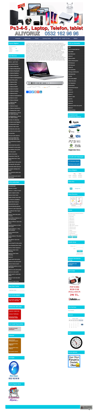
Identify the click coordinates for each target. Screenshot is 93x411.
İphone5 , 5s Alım (13, 188)
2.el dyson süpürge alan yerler (14, 169)
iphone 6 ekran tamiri (14, 263)
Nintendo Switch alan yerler (75, 105)
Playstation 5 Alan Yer (14, 156)
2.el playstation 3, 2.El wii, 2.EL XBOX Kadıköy (15, 117)
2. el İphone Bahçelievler (14, 68)
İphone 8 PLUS (71, 110)
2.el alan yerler (12, 151)
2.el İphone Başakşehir (14, 71)
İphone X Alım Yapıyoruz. (15, 247)
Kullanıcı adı (72, 246)
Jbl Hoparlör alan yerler (14, 164)
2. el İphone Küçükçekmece (15, 95)
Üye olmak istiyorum (79, 254)
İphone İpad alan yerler (14, 145)
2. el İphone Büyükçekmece (15, 77)
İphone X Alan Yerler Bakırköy (14, 250)
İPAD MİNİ (70, 51)
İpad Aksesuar (71, 54)
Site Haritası (71, 310)
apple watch (71, 218)
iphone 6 (70, 90)
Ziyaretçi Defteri (47, 38)
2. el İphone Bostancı (14, 75)
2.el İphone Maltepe (13, 100)
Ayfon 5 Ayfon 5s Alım (14, 193)
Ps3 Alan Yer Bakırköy (14, 120)
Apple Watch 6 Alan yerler (15, 162)
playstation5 (71, 222)
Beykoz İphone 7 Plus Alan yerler (15, 236)
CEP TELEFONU (71, 69)
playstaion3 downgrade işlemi (13, 340)
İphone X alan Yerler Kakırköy (13, 254)
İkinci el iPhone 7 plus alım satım (15, 222)
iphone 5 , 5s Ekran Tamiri (15, 190)
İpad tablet (71, 216)
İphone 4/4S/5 (71, 58)
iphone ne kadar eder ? (14, 59)
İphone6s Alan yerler (14, 204)
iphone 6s (70, 92)
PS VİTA (70, 76)
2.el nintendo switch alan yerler (15, 173)
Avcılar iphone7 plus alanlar (13, 233)
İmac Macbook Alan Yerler (15, 245)
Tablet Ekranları (72, 81)
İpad (69, 47)
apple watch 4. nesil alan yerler (14, 274)
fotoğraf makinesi (72, 231)
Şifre (74, 248)
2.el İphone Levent (13, 98)
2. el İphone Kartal (13, 93)
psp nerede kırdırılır (13, 64)
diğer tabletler (71, 224)
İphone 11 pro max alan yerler (14, 278)
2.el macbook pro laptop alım (14, 142)
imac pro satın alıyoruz (14, 135)
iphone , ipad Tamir (13, 62)
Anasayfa (17, 38)
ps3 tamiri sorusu (13, 351)
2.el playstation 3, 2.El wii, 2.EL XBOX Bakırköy (15, 113)
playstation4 (71, 221)
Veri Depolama (72, 83)
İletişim (75, 38)
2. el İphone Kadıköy (13, 91)
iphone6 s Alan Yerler (14, 126)
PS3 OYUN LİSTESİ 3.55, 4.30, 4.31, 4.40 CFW (15, 300)
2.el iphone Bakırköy (14, 66)
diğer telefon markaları (73, 225)
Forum (37, 38)
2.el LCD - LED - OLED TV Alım (61, 38)
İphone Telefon (71, 214)
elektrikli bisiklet (72, 228)
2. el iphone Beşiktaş (14, 73)
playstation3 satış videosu (13, 348)
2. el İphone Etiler (13, 82)
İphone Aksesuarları (73, 60)
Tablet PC (70, 67)
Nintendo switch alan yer (15, 166)
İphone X (11, 257)
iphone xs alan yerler (14, 272)
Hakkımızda (27, 38)
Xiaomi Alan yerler (13, 80)
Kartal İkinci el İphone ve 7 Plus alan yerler (15, 218)
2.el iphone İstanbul (13, 89)
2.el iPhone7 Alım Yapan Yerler (14, 211)
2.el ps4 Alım (12, 133)
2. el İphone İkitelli (13, 86)
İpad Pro (70, 98)
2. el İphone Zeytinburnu (14, 108)
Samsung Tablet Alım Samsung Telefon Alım (14, 138)
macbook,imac (71, 233)
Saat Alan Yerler (12, 290)
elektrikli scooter (72, 227)
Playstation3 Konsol (73, 87)
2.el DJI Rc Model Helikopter (13, 329)
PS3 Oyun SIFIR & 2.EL (73, 72)
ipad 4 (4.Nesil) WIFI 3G (73, 49)
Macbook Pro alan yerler (14, 147)
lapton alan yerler (13, 154)
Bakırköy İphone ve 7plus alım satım (15, 226)
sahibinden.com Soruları (72, 264)
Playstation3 (71, 219)
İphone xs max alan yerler (15, 261)
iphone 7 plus (71, 96)
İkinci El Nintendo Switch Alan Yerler (15, 176)
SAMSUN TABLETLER (14, 311)
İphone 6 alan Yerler (13, 195)
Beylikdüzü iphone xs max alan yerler (15, 266)
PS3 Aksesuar (71, 63)
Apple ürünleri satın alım (15, 197)
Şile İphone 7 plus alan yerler (14, 240)
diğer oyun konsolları (73, 234)
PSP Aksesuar (71, 65)
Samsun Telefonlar (14, 314)
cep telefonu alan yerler (14, 149)
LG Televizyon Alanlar (74, 161)
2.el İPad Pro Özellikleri (14, 199)
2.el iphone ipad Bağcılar (14, 122)
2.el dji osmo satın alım (14, 129)
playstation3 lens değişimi (13, 344)
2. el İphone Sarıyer (13, 106)
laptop (70, 230)
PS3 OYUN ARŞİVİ (72, 78)
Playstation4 (71, 85)
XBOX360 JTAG (71, 74)
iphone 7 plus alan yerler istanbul (15, 215)
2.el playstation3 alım (14, 124)
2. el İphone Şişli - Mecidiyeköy (13, 103)
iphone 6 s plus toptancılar (15, 208)
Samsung (70, 101)
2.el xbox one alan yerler (14, 131)
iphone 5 (70, 56)
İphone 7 (70, 94)
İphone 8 (70, 107)
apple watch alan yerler (14, 259)
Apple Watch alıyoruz (14, 202)
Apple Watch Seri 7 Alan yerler (14, 159)
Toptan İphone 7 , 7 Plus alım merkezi (14, 229)
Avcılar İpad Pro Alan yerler (15, 243)
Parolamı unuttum (80, 253)
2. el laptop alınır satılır (14, 110)
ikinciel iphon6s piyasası (14, 206)
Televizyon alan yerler (74, 164)
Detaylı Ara (77, 188)
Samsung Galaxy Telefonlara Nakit (13, 317)
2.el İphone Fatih (13, 84)
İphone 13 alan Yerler (14, 281)
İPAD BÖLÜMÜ (12, 186)
